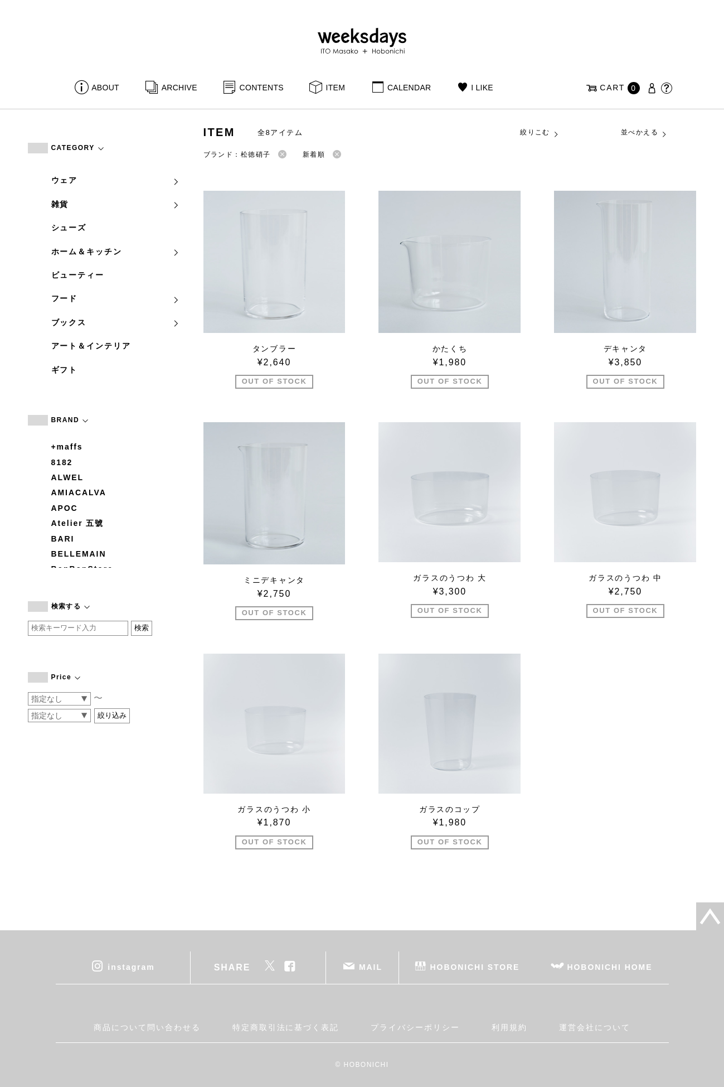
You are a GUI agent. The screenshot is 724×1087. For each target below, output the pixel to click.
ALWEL (67, 477)
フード (116, 298)
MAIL (370, 966)
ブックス (116, 322)
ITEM (336, 87)
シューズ (69, 227)
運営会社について (594, 1027)
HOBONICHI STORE (475, 966)
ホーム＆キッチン (116, 251)
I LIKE (482, 87)
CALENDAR (409, 87)
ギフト (64, 369)
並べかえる (644, 132)
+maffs (67, 446)
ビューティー (78, 274)
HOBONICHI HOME (610, 966)
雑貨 (116, 204)
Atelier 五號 (77, 523)
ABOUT (105, 87)
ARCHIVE (179, 87)
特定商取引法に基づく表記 (285, 1027)
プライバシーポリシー (415, 1027)
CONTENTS (262, 87)
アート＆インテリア (91, 345)
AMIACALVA (78, 492)
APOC (64, 508)
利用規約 (509, 1027)
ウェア (116, 180)
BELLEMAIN (78, 553)
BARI (63, 538)
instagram (131, 966)
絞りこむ (539, 132)
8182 (62, 462)
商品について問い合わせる (147, 1027)
